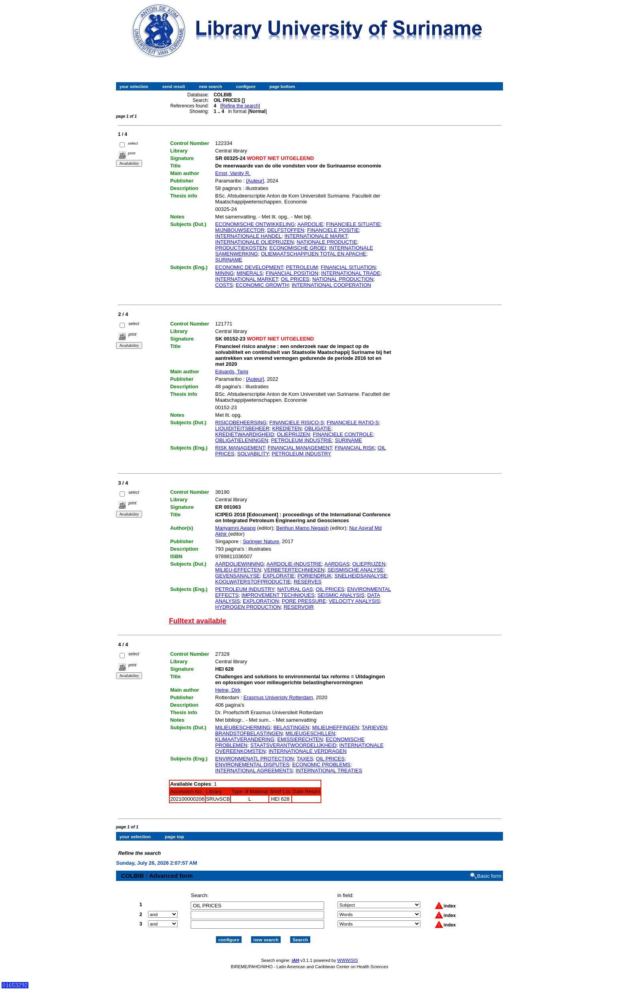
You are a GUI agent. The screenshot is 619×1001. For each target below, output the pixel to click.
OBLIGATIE (317, 428)
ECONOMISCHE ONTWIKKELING (255, 224)
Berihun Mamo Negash (302, 528)
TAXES (304, 759)
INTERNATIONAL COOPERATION (331, 285)
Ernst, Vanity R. (232, 173)
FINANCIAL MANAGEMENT (300, 448)
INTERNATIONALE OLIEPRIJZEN (254, 242)
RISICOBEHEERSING (240, 422)
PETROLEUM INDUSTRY (301, 454)
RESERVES (308, 582)
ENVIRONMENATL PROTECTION (254, 759)
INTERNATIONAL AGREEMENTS (254, 770)
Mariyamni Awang (235, 528)
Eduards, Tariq (231, 371)
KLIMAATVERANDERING (244, 739)
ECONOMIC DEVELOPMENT (249, 267)
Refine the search (240, 106)
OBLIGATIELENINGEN (241, 440)
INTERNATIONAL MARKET (246, 279)
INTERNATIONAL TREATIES (329, 770)
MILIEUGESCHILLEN (310, 733)
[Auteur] (255, 181)
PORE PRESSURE (304, 601)
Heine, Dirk (227, 690)
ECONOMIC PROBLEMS (321, 765)
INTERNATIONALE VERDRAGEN (307, 751)
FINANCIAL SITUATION (348, 267)
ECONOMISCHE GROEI (297, 248)
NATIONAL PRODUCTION (342, 279)
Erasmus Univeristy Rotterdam (278, 697)
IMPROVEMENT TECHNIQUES (278, 595)
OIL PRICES (295, 279)
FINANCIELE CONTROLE (343, 434)
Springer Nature (261, 541)
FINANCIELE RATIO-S (353, 422)
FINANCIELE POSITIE (333, 230)
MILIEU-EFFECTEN (238, 570)
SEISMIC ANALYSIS (340, 595)
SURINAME (228, 260)
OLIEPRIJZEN (293, 434)
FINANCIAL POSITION (292, 273)
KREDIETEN (287, 428)
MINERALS (249, 273)
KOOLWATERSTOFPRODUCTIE (253, 582)
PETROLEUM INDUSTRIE (301, 440)
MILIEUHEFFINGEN (335, 727)
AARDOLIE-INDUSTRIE (294, 564)
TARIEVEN (374, 727)
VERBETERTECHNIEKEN (294, 570)
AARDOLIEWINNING (239, 564)
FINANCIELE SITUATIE (353, 224)
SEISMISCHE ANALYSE (355, 570)
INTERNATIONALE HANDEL (248, 236)
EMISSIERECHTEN (300, 739)
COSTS (224, 285)
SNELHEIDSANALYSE (360, 576)
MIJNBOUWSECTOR (239, 230)
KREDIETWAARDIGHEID (244, 434)
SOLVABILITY (253, 454)
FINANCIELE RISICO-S (296, 422)
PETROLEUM (302, 267)
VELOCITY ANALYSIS (354, 601)
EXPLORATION (261, 601)
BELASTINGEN (291, 727)
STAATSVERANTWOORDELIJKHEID (293, 745)
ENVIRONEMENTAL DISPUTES (252, 765)
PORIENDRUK (314, 576)
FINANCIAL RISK (355, 448)
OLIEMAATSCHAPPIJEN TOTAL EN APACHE (313, 254)
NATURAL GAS (295, 589)
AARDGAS (337, 564)
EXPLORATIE (279, 576)
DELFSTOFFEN (285, 230)
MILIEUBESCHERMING (242, 727)
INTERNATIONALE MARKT (315, 236)
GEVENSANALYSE (237, 576)
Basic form (489, 869)
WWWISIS (347, 953)
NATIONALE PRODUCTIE (326, 242)
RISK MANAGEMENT (240, 448)
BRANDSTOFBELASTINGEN (249, 733)
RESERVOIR (298, 607)
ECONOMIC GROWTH (262, 285)
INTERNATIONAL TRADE (350, 273)
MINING (224, 273)
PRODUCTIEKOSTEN (240, 248)
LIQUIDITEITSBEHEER (242, 428)
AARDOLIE (310, 224)
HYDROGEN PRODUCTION (248, 607)
